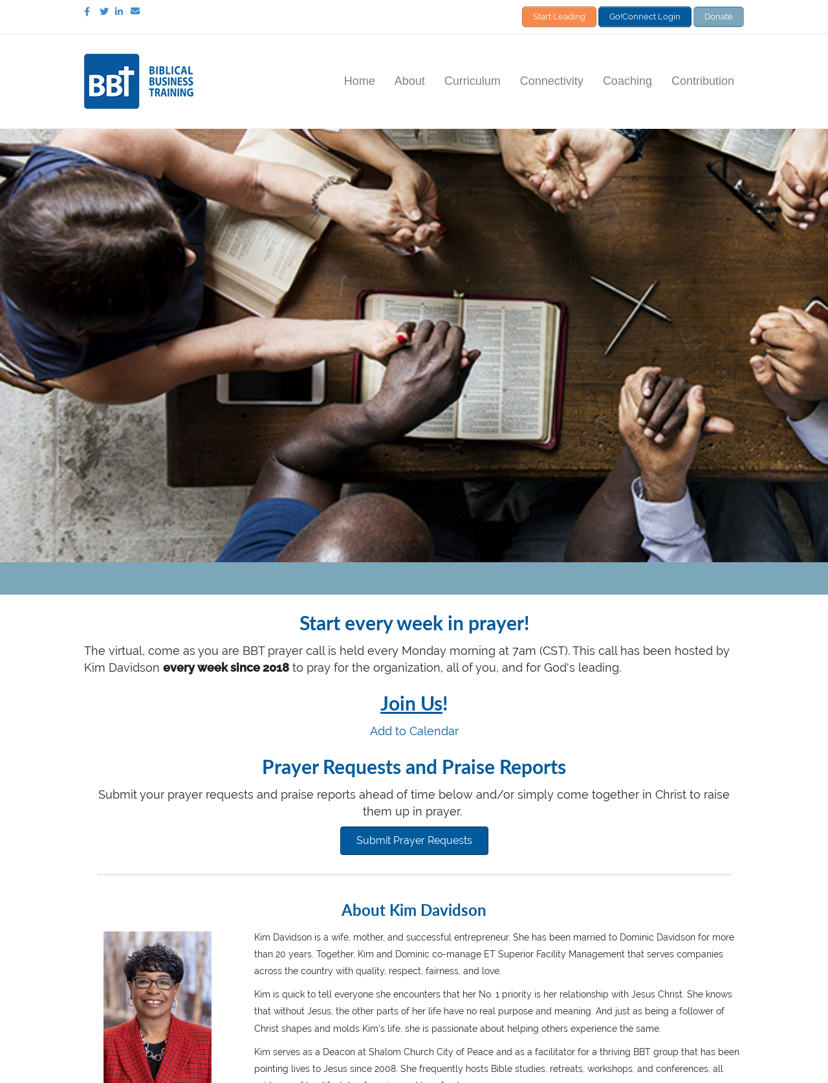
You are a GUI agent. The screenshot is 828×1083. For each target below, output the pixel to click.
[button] (414, 839)
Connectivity (551, 79)
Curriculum (472, 79)
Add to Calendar (414, 729)
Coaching (627, 79)
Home (359, 79)
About (410, 79)
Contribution (702, 79)
